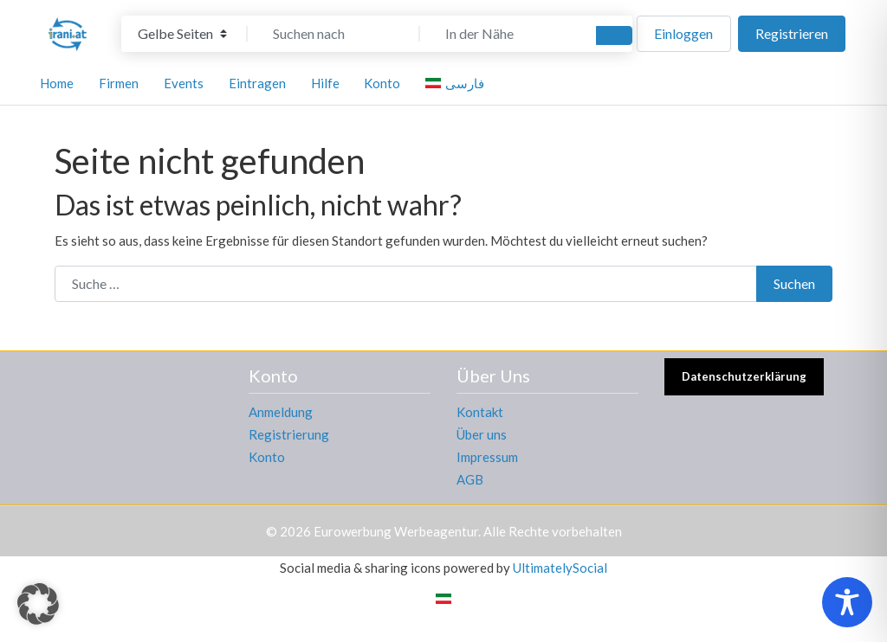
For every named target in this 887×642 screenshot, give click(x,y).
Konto (267, 457)
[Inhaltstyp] (182, 34)
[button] (38, 604)
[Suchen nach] (333, 34)
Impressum (487, 457)
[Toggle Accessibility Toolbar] (847, 602)
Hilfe (325, 83)
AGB (469, 479)
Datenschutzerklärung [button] (744, 376)
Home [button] (57, 83)
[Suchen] (614, 35)
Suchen (794, 283)
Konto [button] (382, 83)
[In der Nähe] (505, 34)
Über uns (481, 434)
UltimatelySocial (560, 567)
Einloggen (683, 33)
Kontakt (479, 412)
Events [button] (184, 83)
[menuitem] (457, 83)
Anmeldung (281, 412)
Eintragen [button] (257, 83)
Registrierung (289, 434)
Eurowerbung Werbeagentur (396, 531)
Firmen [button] (119, 83)
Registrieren (791, 33)
